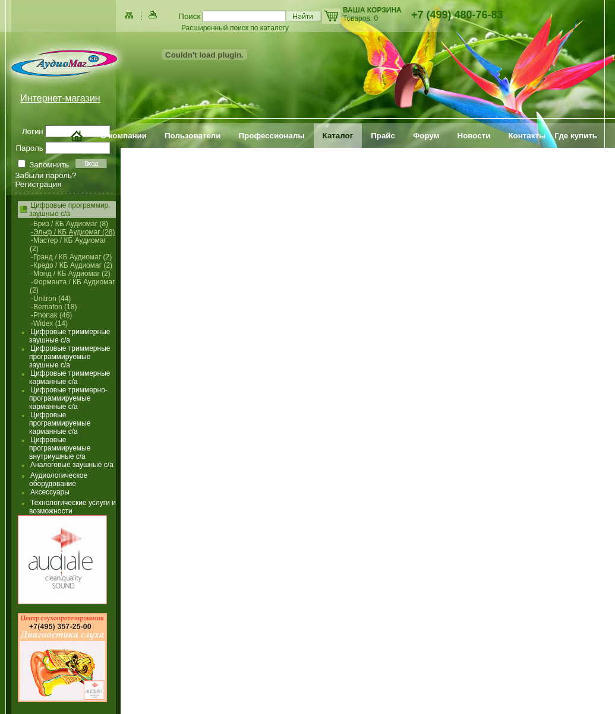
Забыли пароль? (46, 175)
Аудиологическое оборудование (58, 479)
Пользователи (193, 135)
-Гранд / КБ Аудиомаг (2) (71, 257)
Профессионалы (272, 135)
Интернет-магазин (60, 98)
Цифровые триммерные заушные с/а (69, 336)
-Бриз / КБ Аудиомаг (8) (69, 224)
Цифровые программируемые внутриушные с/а (59, 448)
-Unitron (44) (51, 298)
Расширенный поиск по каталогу (235, 28)
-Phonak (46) (51, 315)
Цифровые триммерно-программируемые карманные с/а (68, 398)
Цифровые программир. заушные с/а (70, 209)
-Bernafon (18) (54, 307)
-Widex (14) (49, 323)
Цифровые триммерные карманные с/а (69, 377)
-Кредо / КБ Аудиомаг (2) (71, 265)
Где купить (575, 135)
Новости (474, 135)
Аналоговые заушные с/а (71, 465)
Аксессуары (50, 492)
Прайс (383, 135)
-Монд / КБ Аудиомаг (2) (71, 273)
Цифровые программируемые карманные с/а (59, 423)
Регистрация (38, 184)
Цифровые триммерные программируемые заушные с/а (69, 356)
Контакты (526, 135)
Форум (426, 135)
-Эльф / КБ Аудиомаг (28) (73, 232)
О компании (123, 135)
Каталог (338, 135)
